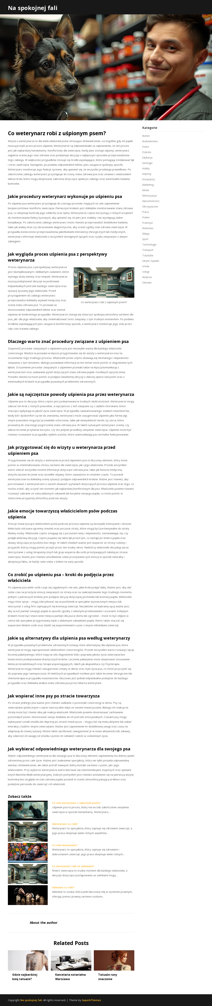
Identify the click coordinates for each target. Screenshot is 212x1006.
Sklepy (145, 233)
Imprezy (146, 173)
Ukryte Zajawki (150, 260)
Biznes (146, 135)
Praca (145, 212)
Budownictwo (150, 141)
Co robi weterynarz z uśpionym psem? (76, 803)
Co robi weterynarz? (65, 845)
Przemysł (147, 222)
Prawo (146, 217)
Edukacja (147, 157)
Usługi (145, 271)
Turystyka (147, 255)
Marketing (148, 184)
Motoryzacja (149, 195)
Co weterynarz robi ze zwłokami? (73, 866)
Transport (147, 250)
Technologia (149, 244)
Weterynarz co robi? (65, 824)
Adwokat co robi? (63, 887)
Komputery (148, 179)
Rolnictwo (147, 228)
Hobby (146, 168)
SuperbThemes (91, 1000)
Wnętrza (147, 277)
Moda (145, 190)
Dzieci (145, 146)
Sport (145, 239)
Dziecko (146, 152)
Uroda (145, 266)
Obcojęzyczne (150, 206)
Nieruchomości (150, 201)
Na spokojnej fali (33, 8)
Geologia (147, 163)
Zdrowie (147, 282)
